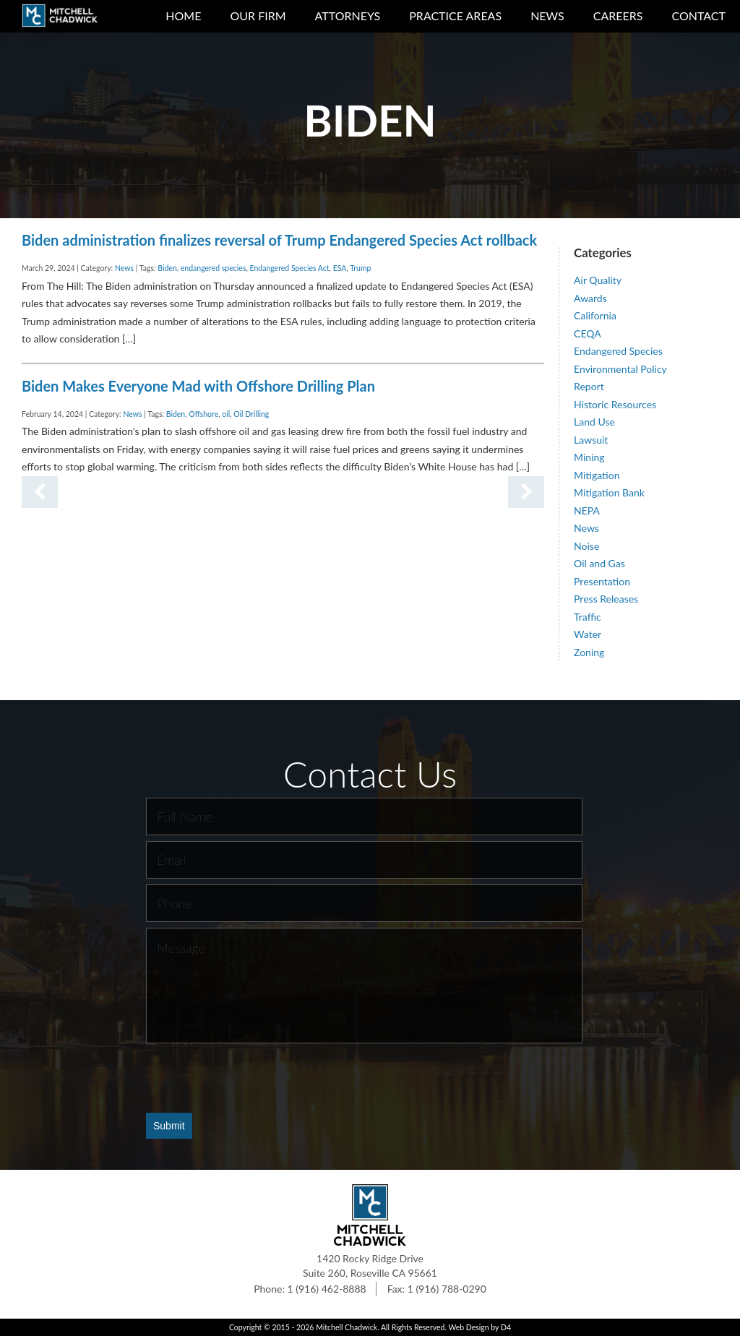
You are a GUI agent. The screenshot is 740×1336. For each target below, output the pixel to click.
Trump (360, 268)
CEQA (587, 333)
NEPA (587, 510)
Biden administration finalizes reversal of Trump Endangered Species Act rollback (279, 240)
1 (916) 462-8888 (327, 1289)
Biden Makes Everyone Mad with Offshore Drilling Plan (198, 386)
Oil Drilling (251, 414)
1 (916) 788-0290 (447, 1289)
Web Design (468, 1327)
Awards (590, 298)
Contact (699, 15)
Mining (589, 457)
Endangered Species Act (290, 268)
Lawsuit (591, 440)
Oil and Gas (599, 563)
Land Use (594, 421)
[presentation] (256, 1077)
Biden (167, 268)
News (547, 15)
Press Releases (606, 598)
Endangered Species (618, 351)
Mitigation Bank (609, 492)
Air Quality (597, 280)
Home (183, 15)
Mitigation (596, 475)
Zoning (589, 652)
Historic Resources (615, 404)
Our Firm (257, 15)
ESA (340, 268)
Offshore (203, 414)
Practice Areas (455, 15)
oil (226, 414)
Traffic (587, 617)
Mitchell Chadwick (346, 1327)
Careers (618, 15)
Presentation (602, 581)
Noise (586, 546)
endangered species (213, 268)
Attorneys (348, 15)
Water (587, 634)
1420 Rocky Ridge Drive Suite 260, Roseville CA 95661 (370, 1265)
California (595, 315)
